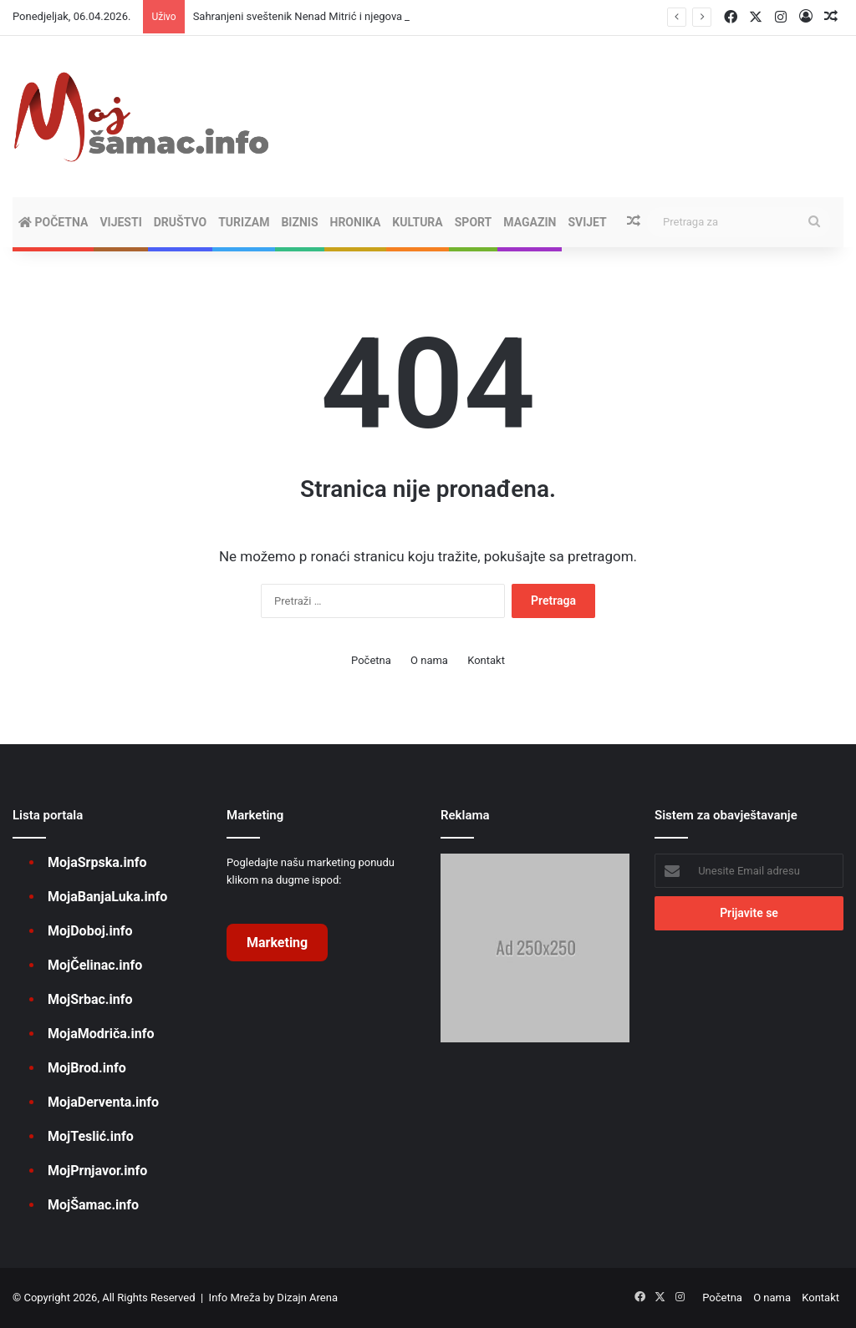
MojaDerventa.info (103, 1102)
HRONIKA (355, 222)
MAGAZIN (529, 222)
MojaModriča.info (101, 1034)
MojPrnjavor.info (97, 1170)
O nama (429, 660)
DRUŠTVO (180, 222)
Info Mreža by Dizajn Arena (273, 1297)
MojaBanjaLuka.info (107, 897)
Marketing (277, 942)
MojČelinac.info (95, 965)
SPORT (473, 222)
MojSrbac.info (90, 999)
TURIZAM (243, 222)
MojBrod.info (87, 1068)
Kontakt (486, 660)
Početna (53, 222)
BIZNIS (299, 222)
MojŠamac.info (93, 1205)
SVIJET (587, 222)
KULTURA (417, 222)
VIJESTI (120, 222)
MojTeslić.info (91, 1136)
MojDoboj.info (90, 931)
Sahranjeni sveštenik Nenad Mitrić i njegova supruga (319, 16)
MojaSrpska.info (97, 862)
